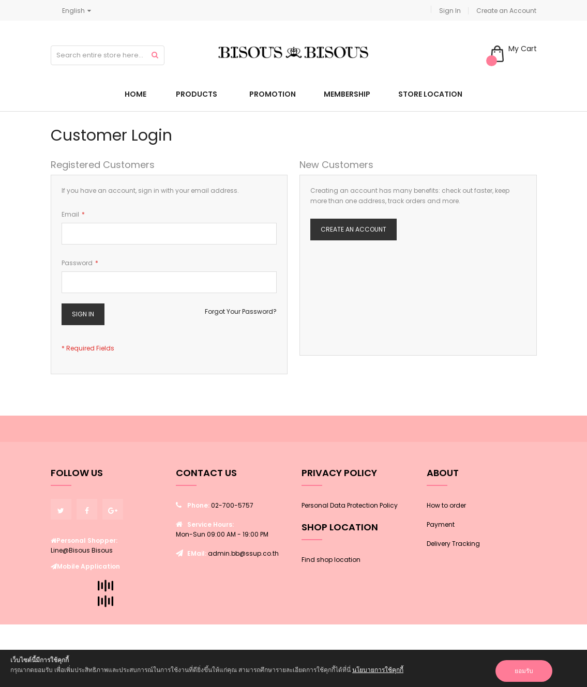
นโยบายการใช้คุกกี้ (377, 669)
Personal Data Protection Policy (350, 505)
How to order (446, 505)
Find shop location (331, 559)
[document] (293, 668)
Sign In (450, 10)
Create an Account (506, 10)
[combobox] (107, 55)
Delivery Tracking (453, 543)
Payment (441, 524)
